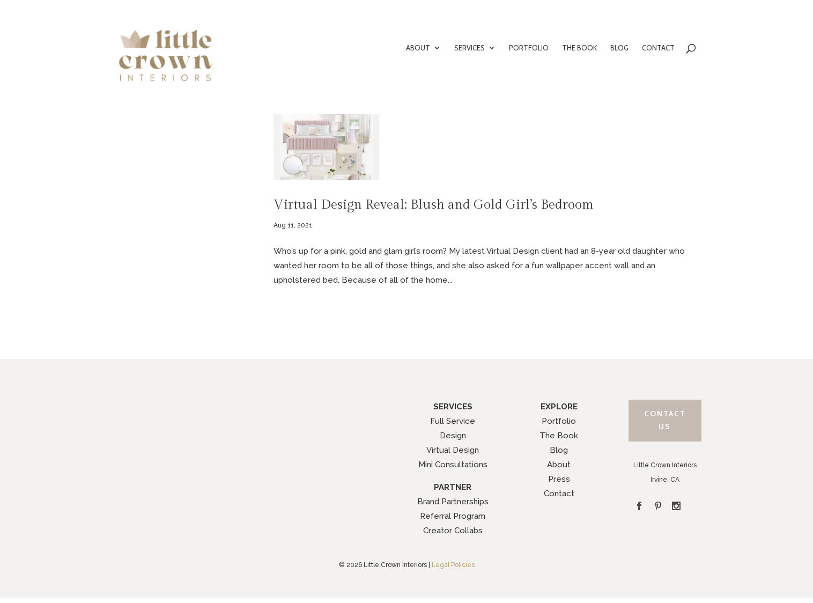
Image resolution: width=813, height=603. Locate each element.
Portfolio (559, 421)
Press (559, 479)
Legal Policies (453, 565)
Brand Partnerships (453, 501)
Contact (559, 493)
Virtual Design (452, 450)
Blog (559, 450)
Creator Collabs (453, 530)
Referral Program (452, 516)
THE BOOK (579, 48)
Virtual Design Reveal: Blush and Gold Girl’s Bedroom (434, 204)
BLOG (619, 48)
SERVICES (469, 48)
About (559, 464)
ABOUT (418, 48)
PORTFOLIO (529, 48)
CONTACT (658, 48)
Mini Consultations (452, 464)
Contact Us (665, 420)
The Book (558, 435)
